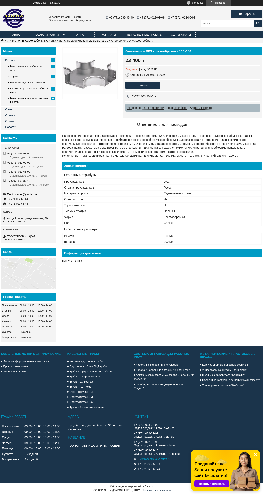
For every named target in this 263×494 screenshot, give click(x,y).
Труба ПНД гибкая (81, 386)
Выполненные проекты (144, 34)
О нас (80, 34)
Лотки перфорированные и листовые (83, 40)
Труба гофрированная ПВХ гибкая (91, 371)
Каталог (10, 60)
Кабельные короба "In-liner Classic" (157, 364)
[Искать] (258, 23)
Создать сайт (40, 2)
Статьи (9, 121)
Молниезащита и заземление (28, 82)
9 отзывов (197, 2)
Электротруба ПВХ (81, 401)
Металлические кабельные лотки (34, 40)
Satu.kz (149, 486)
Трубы (14, 76)
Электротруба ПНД (81, 391)
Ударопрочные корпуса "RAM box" (223, 385)
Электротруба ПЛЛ (81, 396)
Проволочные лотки (15, 366)
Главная (15, 34)
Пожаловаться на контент (156, 490)
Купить (142, 85)
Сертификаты (181, 34)
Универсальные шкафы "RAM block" (224, 369)
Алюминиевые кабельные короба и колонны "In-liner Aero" (164, 377)
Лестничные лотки (14, 371)
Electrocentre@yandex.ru (22, 194)
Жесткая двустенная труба (86, 361)
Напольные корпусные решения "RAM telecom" (231, 380)
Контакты (109, 34)
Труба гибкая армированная (87, 407)
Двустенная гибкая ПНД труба (88, 366)
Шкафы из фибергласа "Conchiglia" (223, 374)
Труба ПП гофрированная (85, 376)
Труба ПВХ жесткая (81, 381)
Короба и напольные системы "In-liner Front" (163, 369)
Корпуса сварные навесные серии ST (225, 364)
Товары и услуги (46, 34)
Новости (10, 127)
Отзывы (10, 115)
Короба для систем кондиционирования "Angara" (159, 386)
